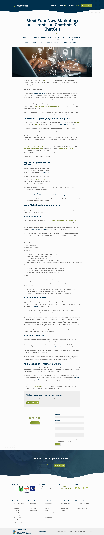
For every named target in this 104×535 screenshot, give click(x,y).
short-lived (38, 124)
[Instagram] (83, 487)
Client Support (89, 531)
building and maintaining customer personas (63, 220)
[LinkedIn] (36, 418)
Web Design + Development (34, 500)
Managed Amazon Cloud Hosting (82, 503)
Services (53, 5)
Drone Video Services (49, 515)
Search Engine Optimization (55, 33)
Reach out (38, 386)
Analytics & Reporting (18, 522)
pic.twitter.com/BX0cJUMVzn (65, 148)
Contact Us (86, 5)
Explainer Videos (48, 517)
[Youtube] (87, 487)
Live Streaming (48, 510)
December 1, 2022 (69, 152)
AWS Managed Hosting (79, 500)
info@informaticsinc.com (65, 488)
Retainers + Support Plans (66, 508)
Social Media (16, 508)
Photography (47, 508)
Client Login (77, 2)
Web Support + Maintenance (81, 508)
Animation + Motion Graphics (50, 512)
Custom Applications (33, 510)
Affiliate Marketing (17, 510)
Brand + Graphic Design (65, 503)
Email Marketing (17, 515)
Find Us (90, 2)
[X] (33, 418)
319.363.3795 (84, 2)
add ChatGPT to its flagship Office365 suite (47, 106)
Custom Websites (32, 503)
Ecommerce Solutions (33, 508)
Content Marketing (17, 512)
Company (62, 5)
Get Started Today (32, 402)
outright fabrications (41, 179)
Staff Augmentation (17, 517)
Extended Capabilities (65, 500)
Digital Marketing (16, 500)
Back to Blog (35, 423)
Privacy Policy (76, 531)
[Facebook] (30, 418)
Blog (77, 5)
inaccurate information (40, 178)
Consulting (63, 510)
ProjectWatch (82, 531)
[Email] (39, 418)
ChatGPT (46, 80)
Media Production (48, 500)
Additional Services (17, 519)
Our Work (71, 5)
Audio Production (48, 503)
